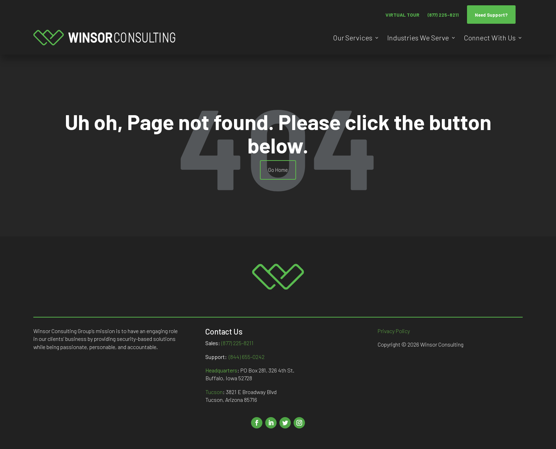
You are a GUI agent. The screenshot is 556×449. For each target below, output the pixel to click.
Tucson (214, 391)
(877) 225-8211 (443, 15)
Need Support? (491, 15)
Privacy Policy (394, 330)
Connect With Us (490, 37)
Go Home (278, 170)
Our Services (352, 37)
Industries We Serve (418, 37)
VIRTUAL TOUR (402, 15)
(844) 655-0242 (247, 356)
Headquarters (221, 370)
